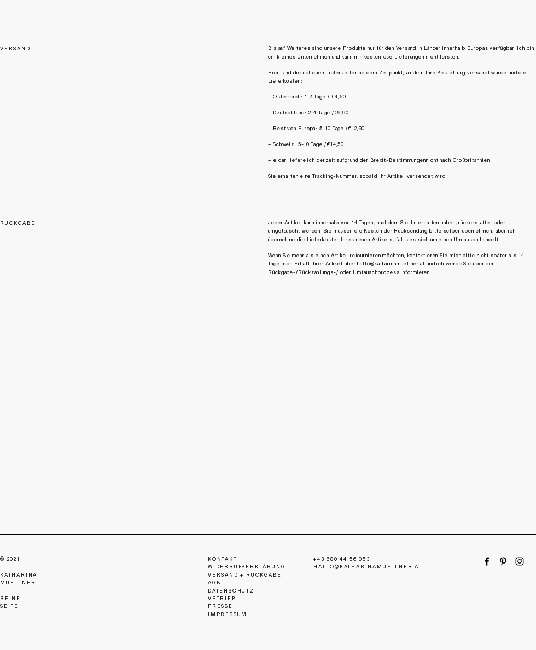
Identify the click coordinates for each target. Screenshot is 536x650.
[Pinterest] (503, 561)
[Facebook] (486, 561)
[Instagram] (519, 561)
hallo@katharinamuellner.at (390, 264)
